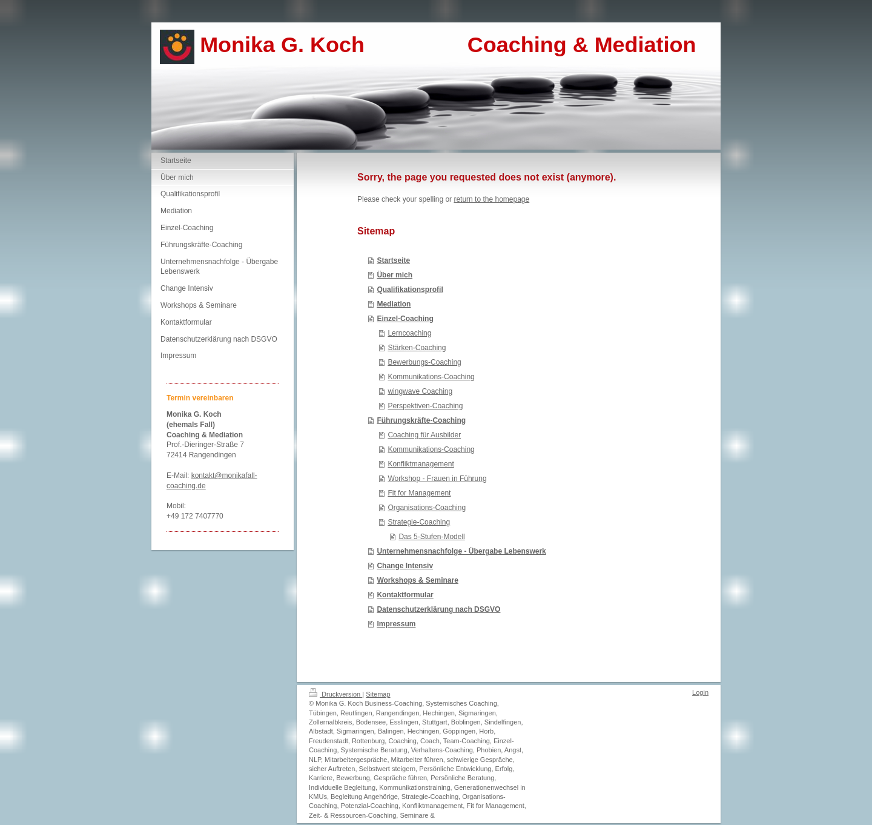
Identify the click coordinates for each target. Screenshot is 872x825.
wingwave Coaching (420, 391)
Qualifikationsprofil (410, 289)
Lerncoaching (409, 333)
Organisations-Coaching (427, 507)
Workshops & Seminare (417, 580)
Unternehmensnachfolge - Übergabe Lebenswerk (461, 551)
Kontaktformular (405, 595)
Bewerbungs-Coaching (424, 362)
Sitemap (378, 694)
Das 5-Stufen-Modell (431, 536)
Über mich (394, 275)
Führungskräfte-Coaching (421, 420)
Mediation (394, 304)
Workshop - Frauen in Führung (437, 478)
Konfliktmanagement (421, 464)
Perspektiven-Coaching (425, 406)
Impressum (396, 624)
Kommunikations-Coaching (431, 377)
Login (700, 692)
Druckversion (335, 694)
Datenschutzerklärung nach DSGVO (438, 609)
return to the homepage (491, 199)
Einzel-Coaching (405, 318)
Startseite (393, 260)
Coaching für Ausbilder (424, 435)
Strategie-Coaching (419, 522)
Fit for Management (419, 493)
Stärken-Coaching (417, 347)
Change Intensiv (405, 566)
